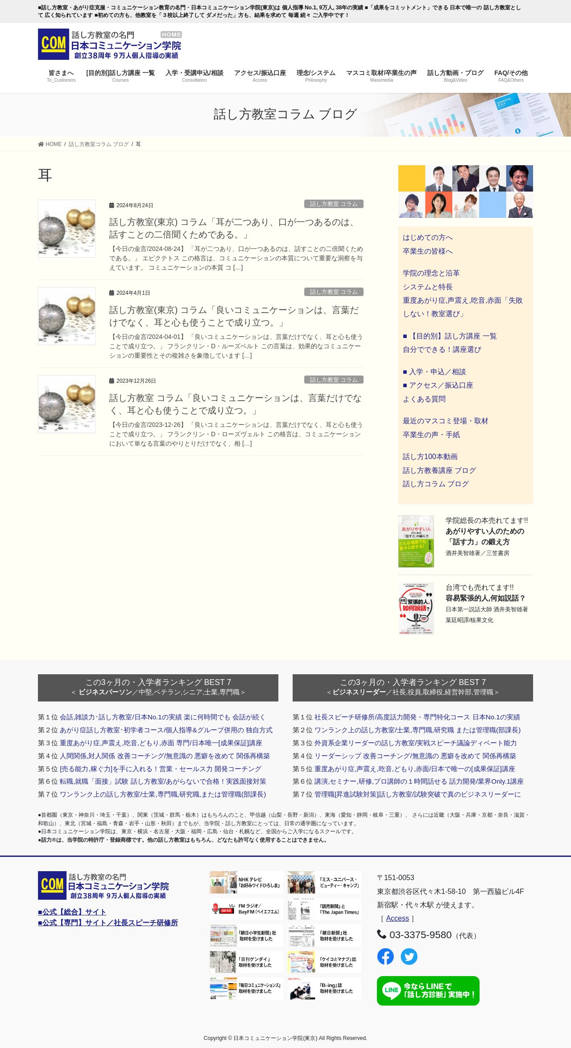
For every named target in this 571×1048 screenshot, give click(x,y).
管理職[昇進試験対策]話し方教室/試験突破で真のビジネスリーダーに (417, 794)
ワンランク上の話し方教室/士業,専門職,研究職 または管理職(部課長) (417, 730)
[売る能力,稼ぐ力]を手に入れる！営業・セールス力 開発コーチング (160, 768)
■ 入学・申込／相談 (434, 372)
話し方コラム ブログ (436, 484)
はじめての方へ (428, 237)
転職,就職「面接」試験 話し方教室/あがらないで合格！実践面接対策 (163, 781)
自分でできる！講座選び (442, 349)
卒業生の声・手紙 (431, 434)
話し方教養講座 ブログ (439, 470)
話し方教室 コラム (334, 203)
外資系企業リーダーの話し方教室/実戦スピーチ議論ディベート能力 (415, 743)
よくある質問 (424, 399)
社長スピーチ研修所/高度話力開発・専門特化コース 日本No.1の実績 (417, 717)
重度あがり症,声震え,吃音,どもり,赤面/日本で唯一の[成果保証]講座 (414, 768)
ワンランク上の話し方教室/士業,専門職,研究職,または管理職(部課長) (163, 794)
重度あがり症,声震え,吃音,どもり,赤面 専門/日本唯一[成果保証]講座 (161, 743)
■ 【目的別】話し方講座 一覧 (450, 336)
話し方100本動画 (430, 456)
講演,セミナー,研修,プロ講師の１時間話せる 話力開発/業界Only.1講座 (419, 781)
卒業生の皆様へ (428, 251)
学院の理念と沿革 (431, 273)
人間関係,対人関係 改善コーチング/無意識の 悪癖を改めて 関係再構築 (165, 756)
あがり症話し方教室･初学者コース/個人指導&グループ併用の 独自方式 (166, 730)
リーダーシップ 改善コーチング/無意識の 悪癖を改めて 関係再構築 (415, 756)
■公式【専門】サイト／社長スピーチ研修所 (108, 923)
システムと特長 (428, 287)
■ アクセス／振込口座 (438, 385)
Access (397, 918)
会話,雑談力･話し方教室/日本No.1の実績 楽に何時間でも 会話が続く (163, 717)
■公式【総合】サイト (72, 912)
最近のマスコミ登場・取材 (445, 421)
